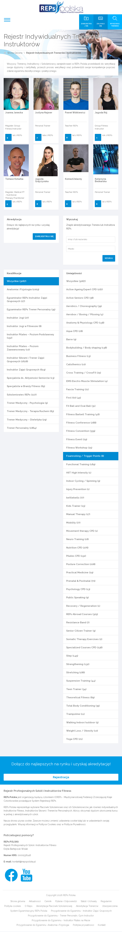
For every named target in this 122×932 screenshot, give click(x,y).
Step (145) (72, 655)
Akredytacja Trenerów (87, 906)
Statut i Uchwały (89, 901)
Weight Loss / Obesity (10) (82, 730)
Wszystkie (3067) (16, 281)
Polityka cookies (12, 906)
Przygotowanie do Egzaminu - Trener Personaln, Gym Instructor (61, 916)
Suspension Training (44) (80, 680)
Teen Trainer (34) (76, 689)
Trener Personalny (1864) (22, 428)
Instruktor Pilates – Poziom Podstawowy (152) (30, 336)
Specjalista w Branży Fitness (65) (26, 386)
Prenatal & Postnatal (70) (80, 581)
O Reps (28, 906)
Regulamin (106, 901)
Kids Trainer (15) (75, 506)
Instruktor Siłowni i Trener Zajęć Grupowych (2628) (25, 359)
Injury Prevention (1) (77, 489)
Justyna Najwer (43, 112)
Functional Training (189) (80, 464)
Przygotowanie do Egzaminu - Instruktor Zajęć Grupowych (81, 911)
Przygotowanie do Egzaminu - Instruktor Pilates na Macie (61, 920)
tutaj (80, 821)
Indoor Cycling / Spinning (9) (83, 481)
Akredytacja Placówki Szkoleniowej (54, 906)
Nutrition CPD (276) (77, 547)
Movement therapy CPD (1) (82, 531)
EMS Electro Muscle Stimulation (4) (87, 381)
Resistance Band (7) (77, 622)
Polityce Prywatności (74, 824)
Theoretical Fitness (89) (80, 697)
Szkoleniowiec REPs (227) (22, 394)
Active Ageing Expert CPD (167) (84, 289)
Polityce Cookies (47, 824)
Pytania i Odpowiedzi (66, 901)
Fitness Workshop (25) (79, 447)
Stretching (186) (75, 672)
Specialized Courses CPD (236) (84, 647)
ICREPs (58, 797)
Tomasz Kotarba (14, 179)
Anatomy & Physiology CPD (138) (85, 322)
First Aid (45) (73, 397)
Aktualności (35, 901)
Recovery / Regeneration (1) (83, 606)
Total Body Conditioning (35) (83, 705)
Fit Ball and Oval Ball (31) (80, 406)
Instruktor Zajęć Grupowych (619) (26, 369)
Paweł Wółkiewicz (75, 112)
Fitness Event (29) (76, 439)
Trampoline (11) (75, 714)
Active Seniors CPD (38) (80, 297)
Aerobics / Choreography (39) (84, 306)
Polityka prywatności (83, 925)
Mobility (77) (73, 522)
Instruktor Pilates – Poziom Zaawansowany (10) (22, 348)
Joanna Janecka (14, 112)
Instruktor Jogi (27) (18, 317)
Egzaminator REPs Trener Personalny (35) (31, 309)
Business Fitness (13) (78, 356)
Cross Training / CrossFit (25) (83, 372)
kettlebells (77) (75, 497)
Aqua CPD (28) (74, 331)
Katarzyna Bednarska (101, 180)
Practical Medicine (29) (79, 572)
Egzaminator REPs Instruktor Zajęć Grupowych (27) (27, 299)
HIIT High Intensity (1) (78, 472)
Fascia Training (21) (77, 389)
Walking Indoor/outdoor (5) (82, 722)
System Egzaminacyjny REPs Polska (28, 911)
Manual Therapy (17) (78, 514)
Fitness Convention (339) (80, 431)
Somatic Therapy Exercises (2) (84, 639)
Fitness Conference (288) (81, 422)
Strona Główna (14, 53)
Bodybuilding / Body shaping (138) (86, 347)
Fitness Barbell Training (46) (83, 414)
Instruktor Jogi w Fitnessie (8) (24, 326)
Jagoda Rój (101, 112)
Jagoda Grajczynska (42, 180)
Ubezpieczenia (110, 906)
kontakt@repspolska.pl (24, 862)
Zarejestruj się (44, 236)
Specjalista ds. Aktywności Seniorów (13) (30, 378)
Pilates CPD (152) (76, 556)
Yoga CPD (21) (74, 739)
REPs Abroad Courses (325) (82, 614)
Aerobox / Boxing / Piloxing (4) (84, 314)
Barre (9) (71, 339)
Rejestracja (61, 777)
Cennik (47, 901)
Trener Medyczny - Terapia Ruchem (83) (30, 411)
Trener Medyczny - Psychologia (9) (27, 403)
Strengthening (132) (77, 664)
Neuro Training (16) (77, 539)
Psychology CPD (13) (78, 589)
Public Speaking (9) (77, 597)
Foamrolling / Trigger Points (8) (85, 456)
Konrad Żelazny (73, 179)
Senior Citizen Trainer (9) (80, 630)
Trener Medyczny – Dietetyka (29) (27, 419)
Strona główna (17, 901)
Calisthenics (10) (76, 364)
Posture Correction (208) (80, 564)
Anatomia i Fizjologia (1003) (23, 289)
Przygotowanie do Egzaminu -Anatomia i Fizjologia (43, 925)
